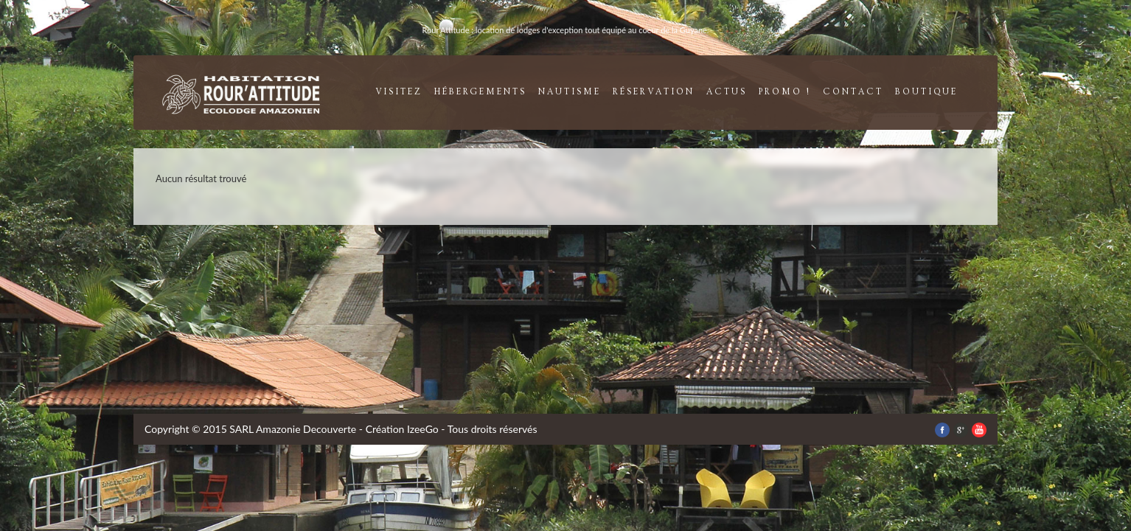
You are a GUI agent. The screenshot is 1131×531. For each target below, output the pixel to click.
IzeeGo (423, 429)
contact (853, 92)
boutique (926, 92)
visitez (398, 92)
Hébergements (480, 92)
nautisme (569, 92)
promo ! (785, 92)
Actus (726, 92)
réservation (654, 92)
